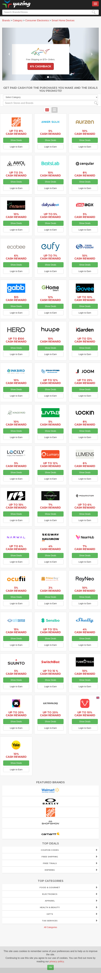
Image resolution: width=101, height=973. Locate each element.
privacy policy (57, 961)
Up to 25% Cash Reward (84, 382)
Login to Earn (16, 147)
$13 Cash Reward (16, 299)
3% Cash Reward (50, 589)
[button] (9, 54)
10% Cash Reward (84, 132)
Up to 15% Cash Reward (16, 506)
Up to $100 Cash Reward (16, 340)
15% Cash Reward (16, 631)
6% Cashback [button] (40, 66)
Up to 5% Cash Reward (50, 216)
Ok (50, 967)
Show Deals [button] (16, 140)
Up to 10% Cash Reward (84, 299)
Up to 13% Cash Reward (84, 340)
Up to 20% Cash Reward (16, 714)
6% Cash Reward (16, 257)
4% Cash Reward (50, 548)
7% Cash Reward (50, 506)
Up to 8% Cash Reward (16, 132)
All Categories (50, 927)
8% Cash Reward (84, 174)
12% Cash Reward (50, 299)
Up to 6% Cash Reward (84, 506)
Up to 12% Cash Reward (50, 382)
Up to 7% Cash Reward (50, 257)
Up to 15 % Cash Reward (50, 672)
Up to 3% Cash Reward (16, 174)
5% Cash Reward (50, 132)
